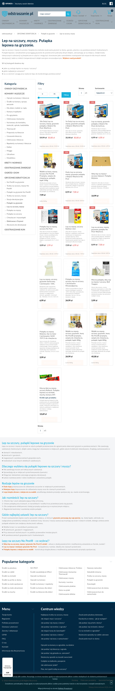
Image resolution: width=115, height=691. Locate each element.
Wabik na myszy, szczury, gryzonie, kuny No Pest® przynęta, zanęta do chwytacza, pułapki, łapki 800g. (100, 335)
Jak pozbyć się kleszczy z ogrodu (54, 649)
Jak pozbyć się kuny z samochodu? (54, 639)
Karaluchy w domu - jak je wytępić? (93, 619)
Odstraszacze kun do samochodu (95, 593)
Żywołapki (91, 584)
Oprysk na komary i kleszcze (18, 98)
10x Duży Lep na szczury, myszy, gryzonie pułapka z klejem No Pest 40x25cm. (49, 124)
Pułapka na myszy (14, 210)
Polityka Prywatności (65, 688)
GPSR (4, 635)
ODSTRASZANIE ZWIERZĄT (18, 167)
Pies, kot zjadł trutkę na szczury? (54, 669)
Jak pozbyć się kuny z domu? (52, 635)
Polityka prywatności (10, 623)
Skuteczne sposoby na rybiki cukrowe (94, 635)
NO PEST (34, 568)
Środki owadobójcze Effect (41, 572)
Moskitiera (11, 158)
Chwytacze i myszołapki (16, 217)
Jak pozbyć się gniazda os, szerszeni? (55, 653)
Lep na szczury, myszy (67, 34)
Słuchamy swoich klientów (24, 4)
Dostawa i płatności (10, 627)
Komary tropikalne (14, 111)
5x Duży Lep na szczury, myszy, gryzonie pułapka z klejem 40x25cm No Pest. (75, 124)
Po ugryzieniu (12, 115)
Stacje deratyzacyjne (15, 199)
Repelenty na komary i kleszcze (19, 143)
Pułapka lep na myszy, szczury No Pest (48, 227)
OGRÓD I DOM (12, 172)
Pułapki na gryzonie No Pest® (19, 192)
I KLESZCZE (24, 21)
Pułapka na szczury (14, 214)
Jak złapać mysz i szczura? (51, 619)
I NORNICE (38, 21)
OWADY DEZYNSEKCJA (16, 88)
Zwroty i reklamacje (10, 631)
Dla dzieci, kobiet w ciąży (17, 108)
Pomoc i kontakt (78, 16)
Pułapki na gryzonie (48, 34)
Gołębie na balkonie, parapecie (53, 661)
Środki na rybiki (8, 572)
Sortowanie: (100, 88)
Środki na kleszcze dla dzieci (41, 592)
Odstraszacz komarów (15, 119)
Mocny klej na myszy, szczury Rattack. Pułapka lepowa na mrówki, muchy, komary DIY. (49, 391)
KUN (102, 21)
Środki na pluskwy (9, 568)
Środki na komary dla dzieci (41, 588)
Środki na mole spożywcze (12, 584)
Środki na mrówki (9, 576)
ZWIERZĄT (54, 21)
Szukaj (68, 13)
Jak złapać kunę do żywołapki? (53, 631)
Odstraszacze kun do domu (98, 588)
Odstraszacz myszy (66, 578)
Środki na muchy (8, 592)
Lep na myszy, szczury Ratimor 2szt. (74, 227)
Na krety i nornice (66, 582)
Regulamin (6, 619)
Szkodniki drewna (94, 572)
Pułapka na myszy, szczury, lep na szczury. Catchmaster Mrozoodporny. (75, 282)
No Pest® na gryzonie (15, 182)
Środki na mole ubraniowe (12, 588)
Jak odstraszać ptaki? (49, 665)
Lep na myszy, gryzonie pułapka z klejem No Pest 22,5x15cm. (100, 123)
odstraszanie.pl (17, 14)
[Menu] (11, 659)
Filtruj (66, 95)
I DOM (69, 21)
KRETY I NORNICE (13, 162)
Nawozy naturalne (94, 568)
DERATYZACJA (84, 21)
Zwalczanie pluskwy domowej (91, 615)
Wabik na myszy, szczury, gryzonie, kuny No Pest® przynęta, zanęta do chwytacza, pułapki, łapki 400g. (75, 335)
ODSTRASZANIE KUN (15, 229)
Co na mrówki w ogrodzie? (89, 631)
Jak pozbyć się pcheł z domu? (90, 623)
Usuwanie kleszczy (14, 136)
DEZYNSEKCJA (8, 21)
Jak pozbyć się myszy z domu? (53, 623)
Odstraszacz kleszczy (15, 140)
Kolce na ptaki (64, 590)
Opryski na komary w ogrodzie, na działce (57, 645)
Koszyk (110, 13)
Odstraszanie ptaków (67, 586)
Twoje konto (95, 16)
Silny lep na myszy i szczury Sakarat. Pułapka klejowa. (101, 176)
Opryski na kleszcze (38, 576)
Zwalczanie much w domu (89, 639)
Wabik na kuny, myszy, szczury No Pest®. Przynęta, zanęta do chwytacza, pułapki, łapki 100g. (48, 175)
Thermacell (11, 129)
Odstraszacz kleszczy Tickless (70, 568)
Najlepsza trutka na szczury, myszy (54, 615)
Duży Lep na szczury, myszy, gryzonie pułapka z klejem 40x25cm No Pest (75, 175)
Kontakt (5, 647)
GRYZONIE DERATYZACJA (26, 34)
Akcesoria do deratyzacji (16, 225)
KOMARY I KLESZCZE (15, 93)
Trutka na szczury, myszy (16, 196)
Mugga (9, 151)
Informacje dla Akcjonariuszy (13, 651)
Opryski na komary (37, 580)
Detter (9, 147)
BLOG (104, 4)
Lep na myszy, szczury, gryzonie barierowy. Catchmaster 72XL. (48, 281)
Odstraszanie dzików (67, 594)
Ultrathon (11, 154)
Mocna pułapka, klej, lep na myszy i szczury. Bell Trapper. (101, 282)
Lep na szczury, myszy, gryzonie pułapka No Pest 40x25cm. (100, 229)
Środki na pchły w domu (11, 580)
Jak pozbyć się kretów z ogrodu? (54, 627)
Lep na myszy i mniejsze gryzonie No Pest (20, 547)
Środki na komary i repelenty (41, 584)
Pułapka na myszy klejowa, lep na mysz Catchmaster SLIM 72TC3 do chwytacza (48, 334)
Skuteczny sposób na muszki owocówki (56, 657)
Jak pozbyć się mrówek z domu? (91, 627)
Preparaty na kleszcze (15, 132)
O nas (4, 643)
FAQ (4, 639)
